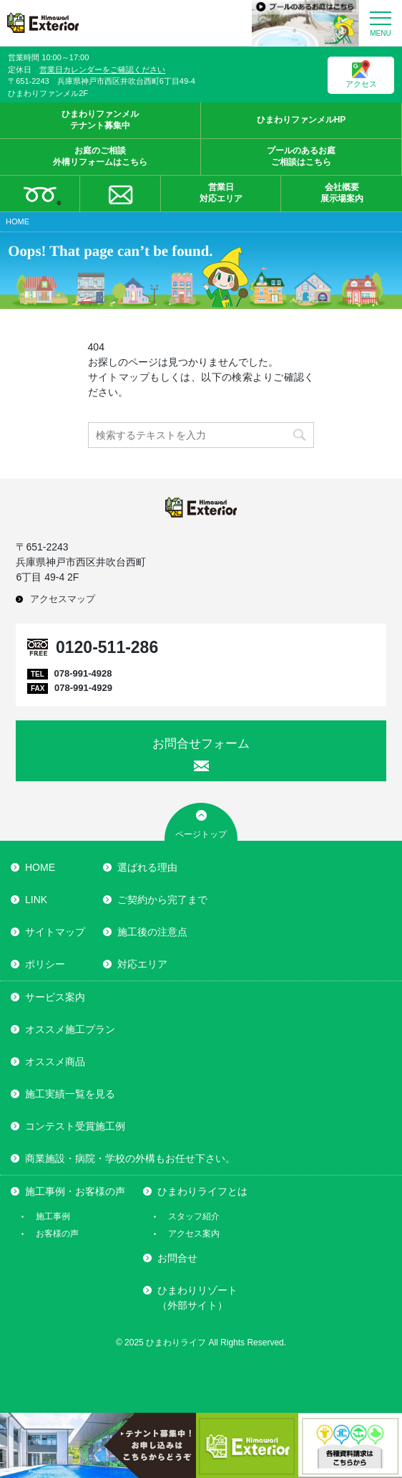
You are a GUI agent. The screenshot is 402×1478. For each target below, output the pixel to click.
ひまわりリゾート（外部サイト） (197, 1297)
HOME (40, 867)
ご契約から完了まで (162, 899)
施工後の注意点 (152, 932)
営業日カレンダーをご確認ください (102, 69)
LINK (36, 899)
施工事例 (53, 1216)
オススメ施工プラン (70, 1029)
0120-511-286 (107, 647)
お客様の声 (57, 1234)
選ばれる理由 (147, 867)
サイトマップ (119, 377)
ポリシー (45, 964)
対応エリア (142, 964)
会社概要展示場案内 (324, 193)
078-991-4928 (83, 673)
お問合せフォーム (201, 743)
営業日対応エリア (203, 193)
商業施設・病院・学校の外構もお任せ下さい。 (130, 1158)
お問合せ (177, 1258)
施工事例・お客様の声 (75, 1191)
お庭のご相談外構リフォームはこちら (100, 156)
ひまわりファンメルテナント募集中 (100, 119)
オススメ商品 (55, 1061)
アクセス (361, 74)
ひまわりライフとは (202, 1191)
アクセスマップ (62, 598)
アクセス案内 (194, 1234)
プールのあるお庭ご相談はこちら (301, 156)
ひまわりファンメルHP (301, 120)
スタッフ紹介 (194, 1216)
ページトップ (201, 834)
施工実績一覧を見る (70, 1094)
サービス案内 (55, 997)
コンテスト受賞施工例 (75, 1126)
